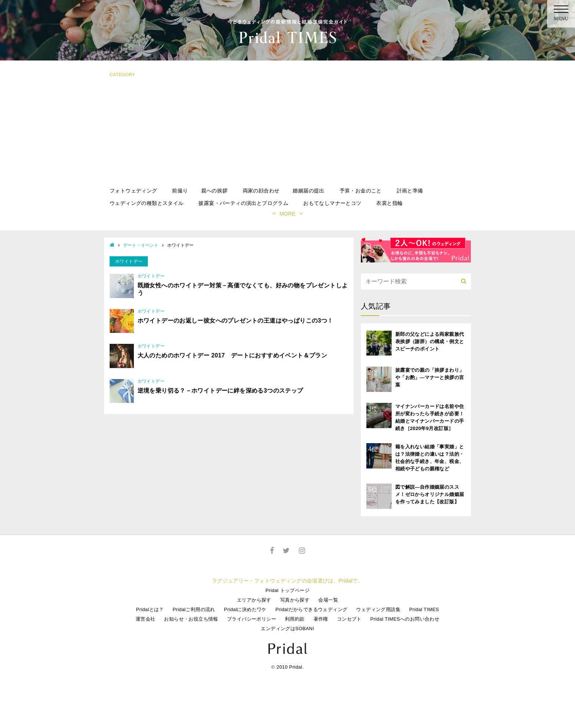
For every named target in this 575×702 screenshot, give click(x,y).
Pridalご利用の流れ (194, 609)
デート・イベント (140, 245)
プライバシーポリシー (251, 619)
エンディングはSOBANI (287, 628)
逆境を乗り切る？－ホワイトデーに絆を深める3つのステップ (220, 390)
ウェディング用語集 (378, 609)
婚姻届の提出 (308, 191)
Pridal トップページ (287, 590)
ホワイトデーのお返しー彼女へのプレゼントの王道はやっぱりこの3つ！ (235, 320)
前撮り (180, 191)
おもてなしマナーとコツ (332, 203)
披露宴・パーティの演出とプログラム (243, 203)
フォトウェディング (133, 191)
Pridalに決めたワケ (245, 609)
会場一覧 (328, 600)
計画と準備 (410, 191)
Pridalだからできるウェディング (311, 609)
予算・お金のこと (361, 191)
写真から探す (295, 600)
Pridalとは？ (150, 609)
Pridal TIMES (424, 609)
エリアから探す (254, 600)
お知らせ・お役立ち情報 (191, 619)
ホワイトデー (151, 276)
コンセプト (349, 619)
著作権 (321, 619)
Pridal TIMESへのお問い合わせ (404, 619)
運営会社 (145, 619)
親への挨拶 (214, 191)
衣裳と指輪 (389, 203)
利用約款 (295, 619)
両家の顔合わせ (261, 191)
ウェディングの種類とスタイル (147, 203)
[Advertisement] (287, 133)
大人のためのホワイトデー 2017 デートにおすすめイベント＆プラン (232, 355)
